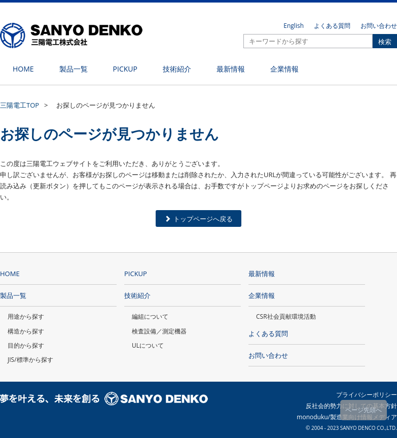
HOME (10, 273)
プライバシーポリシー (366, 394)
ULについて (148, 345)
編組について (150, 316)
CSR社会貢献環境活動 (286, 316)
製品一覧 (13, 295)
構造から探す (26, 331)
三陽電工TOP (19, 105)
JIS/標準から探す (30, 359)
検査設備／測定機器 (159, 331)
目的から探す (26, 345)
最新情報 (261, 273)
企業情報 (261, 295)
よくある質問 (332, 25)
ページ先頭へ (363, 410)
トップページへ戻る (198, 218)
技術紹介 (137, 295)
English (293, 25)
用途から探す (26, 316)
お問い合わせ (378, 25)
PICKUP (135, 273)
